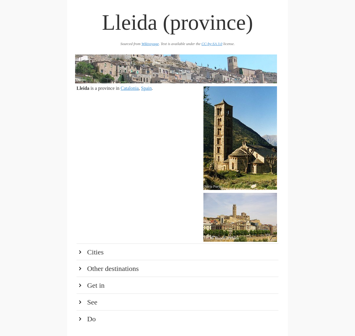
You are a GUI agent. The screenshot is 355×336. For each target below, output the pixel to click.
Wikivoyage (150, 44)
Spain (146, 88)
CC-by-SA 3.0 (211, 44)
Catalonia (130, 88)
